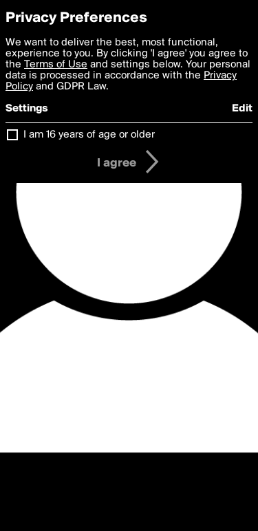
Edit (242, 108)
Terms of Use (55, 64)
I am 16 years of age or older (89, 134)
